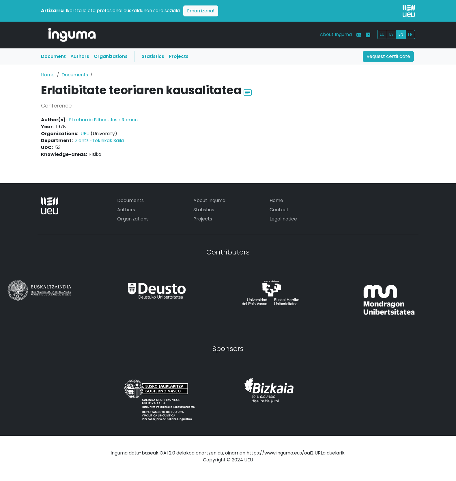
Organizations (111, 56)
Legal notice (283, 219)
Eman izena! (200, 10)
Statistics (153, 56)
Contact (279, 209)
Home (48, 74)
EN (401, 34)
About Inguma (336, 34)
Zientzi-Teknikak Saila (99, 140)
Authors (79, 56)
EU (382, 34)
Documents (74, 74)
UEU (85, 133)
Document (53, 56)
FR (410, 34)
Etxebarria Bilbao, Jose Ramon (103, 119)
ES (391, 34)
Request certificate (388, 56)
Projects (178, 56)
